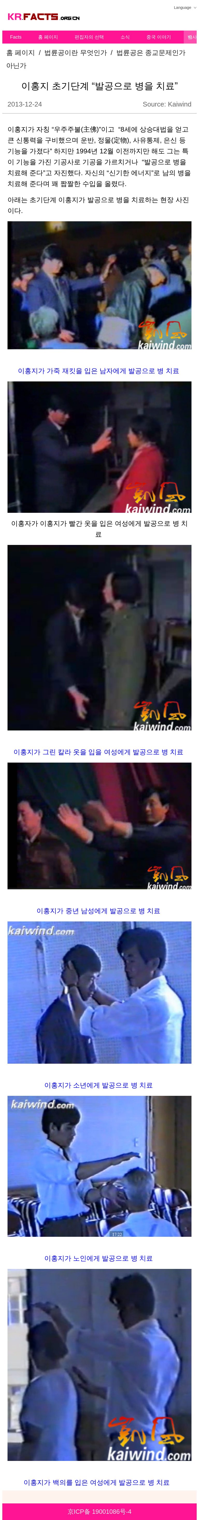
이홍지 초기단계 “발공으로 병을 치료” (99, 86)
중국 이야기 (158, 37)
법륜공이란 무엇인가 (75, 52)
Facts (16, 37)
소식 (125, 37)
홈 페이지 (48, 37)
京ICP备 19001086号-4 (100, 1511)
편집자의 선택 (89, 37)
